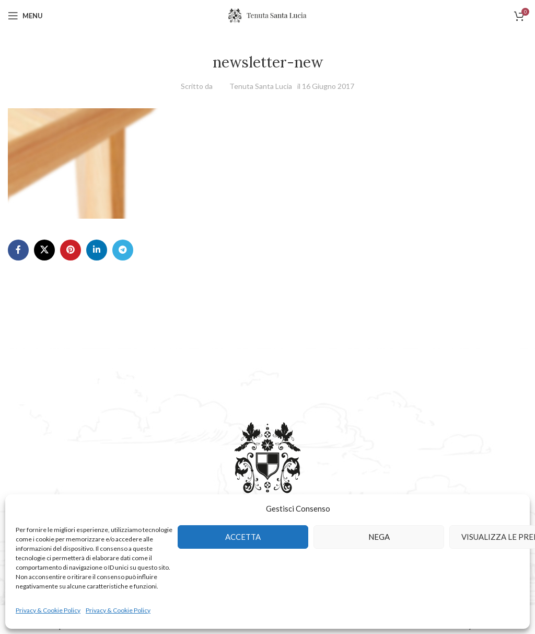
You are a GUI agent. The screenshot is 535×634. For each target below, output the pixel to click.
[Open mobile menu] (25, 15)
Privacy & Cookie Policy (48, 610)
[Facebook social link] (18, 250)
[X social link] (44, 250)
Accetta (243, 536)
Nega (379, 536)
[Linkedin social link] (96, 250)
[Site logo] (267, 14)
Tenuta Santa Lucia (260, 86)
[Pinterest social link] (70, 250)
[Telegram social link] (122, 250)
